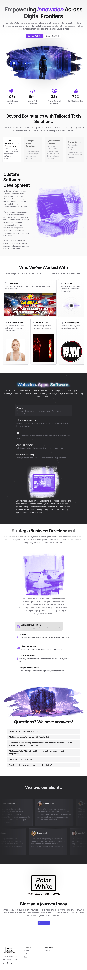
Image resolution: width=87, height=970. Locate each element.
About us (27, 950)
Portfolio (27, 954)
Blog (25, 957)
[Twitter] (4, 963)
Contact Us (43, 923)
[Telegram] (11, 963)
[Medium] (8, 963)
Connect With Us (34, 36)
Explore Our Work (52, 36)
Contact (47, 950)
